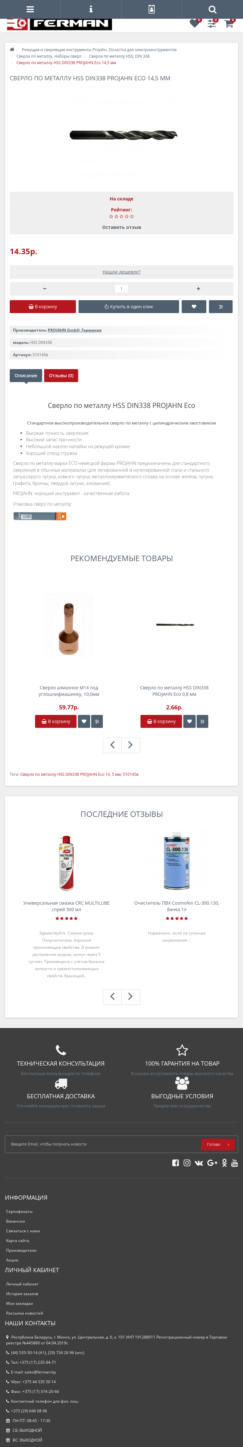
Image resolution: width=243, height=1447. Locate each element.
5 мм (116, 774)
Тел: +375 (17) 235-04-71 (31, 1362)
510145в (131, 774)
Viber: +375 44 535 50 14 (31, 1382)
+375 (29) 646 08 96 (26, 1411)
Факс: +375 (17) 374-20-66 (32, 1391)
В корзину (56, 721)
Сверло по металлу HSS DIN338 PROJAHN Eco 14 (65, 774)
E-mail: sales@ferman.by (31, 1372)
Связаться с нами (23, 1231)
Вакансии (15, 1221)
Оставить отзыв (121, 227)
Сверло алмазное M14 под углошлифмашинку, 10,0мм (69, 690)
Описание (26, 375)
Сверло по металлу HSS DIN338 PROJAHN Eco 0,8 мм (174, 690)
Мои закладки (19, 1303)
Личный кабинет (22, 1284)
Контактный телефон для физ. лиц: (42, 1401)
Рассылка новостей (24, 1313)
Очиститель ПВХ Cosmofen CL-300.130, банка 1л (176, 906)
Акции (12, 1260)
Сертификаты (19, 1211)
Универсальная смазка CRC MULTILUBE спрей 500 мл (66, 906)
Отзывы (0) (61, 375)
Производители (21, 1250)
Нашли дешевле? (121, 272)
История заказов (22, 1293)
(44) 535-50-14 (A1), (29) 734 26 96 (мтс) (45, 1352)
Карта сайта (17, 1240)
